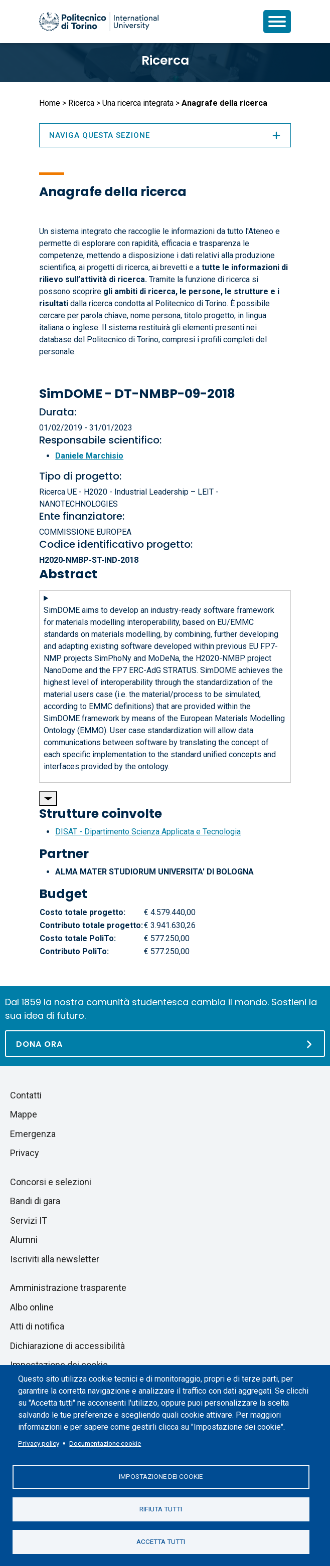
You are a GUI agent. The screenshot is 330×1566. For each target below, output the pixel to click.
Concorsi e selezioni (50, 1182)
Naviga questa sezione (165, 135)
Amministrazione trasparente (68, 1287)
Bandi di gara (35, 1201)
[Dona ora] (165, 1043)
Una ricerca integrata (138, 103)
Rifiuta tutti (160, 1509)
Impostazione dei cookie (161, 1476)
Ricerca (165, 60)
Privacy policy (38, 1443)
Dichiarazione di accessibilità (67, 1345)
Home (49, 103)
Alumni (24, 1239)
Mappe (23, 1114)
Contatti (26, 1095)
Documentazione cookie (105, 1443)
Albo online (32, 1307)
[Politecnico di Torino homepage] (98, 21)
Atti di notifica (37, 1326)
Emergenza (33, 1134)
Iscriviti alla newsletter (54, 1259)
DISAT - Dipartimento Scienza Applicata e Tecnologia (148, 831)
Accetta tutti (160, 1541)
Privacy (24, 1153)
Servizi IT (28, 1220)
